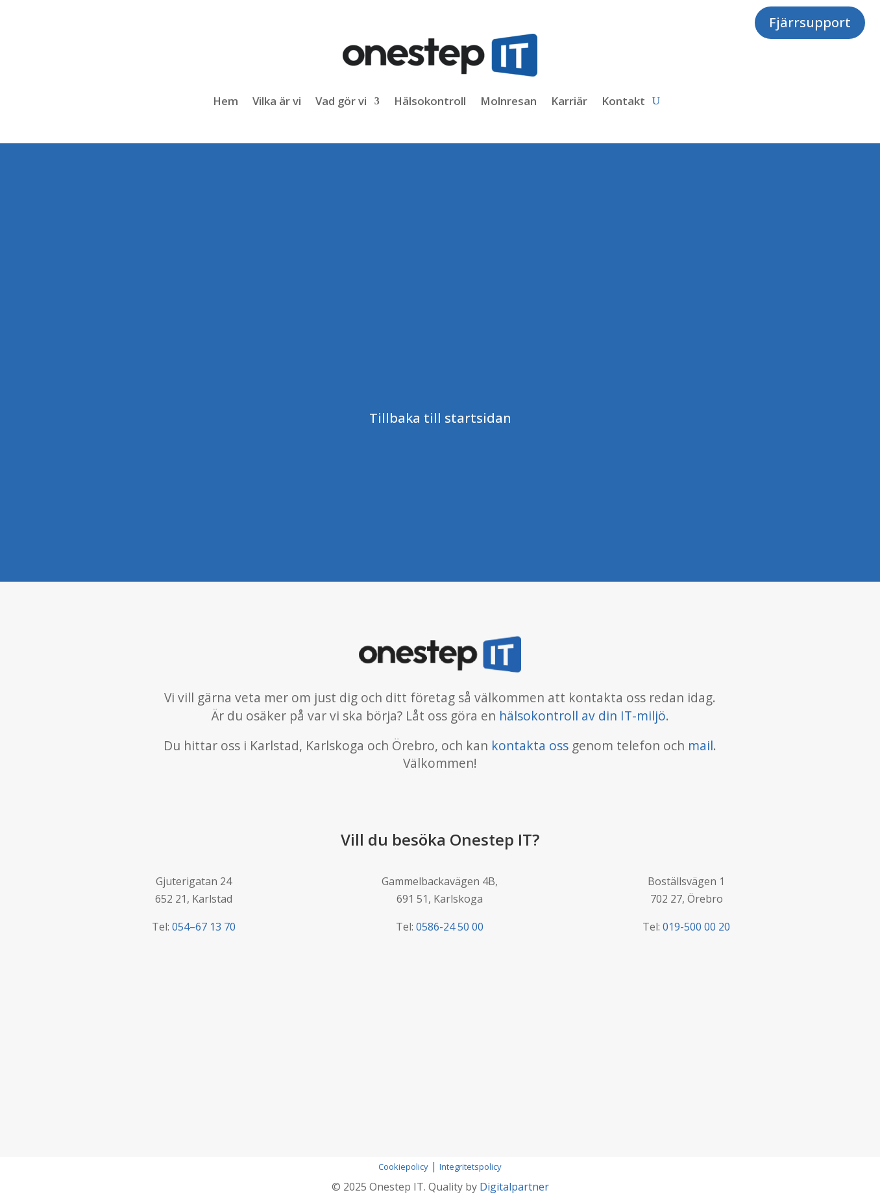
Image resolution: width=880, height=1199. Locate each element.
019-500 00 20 (696, 927)
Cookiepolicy (403, 1166)
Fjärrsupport (810, 22)
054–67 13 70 (204, 927)
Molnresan (508, 100)
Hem (225, 100)
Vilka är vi (276, 100)
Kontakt (623, 100)
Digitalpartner (514, 1187)
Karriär (569, 100)
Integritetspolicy (470, 1166)
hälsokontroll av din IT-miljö (582, 715)
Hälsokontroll (430, 100)
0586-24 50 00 (449, 927)
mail (700, 745)
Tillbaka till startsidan (440, 418)
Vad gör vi (341, 100)
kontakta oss (529, 745)
